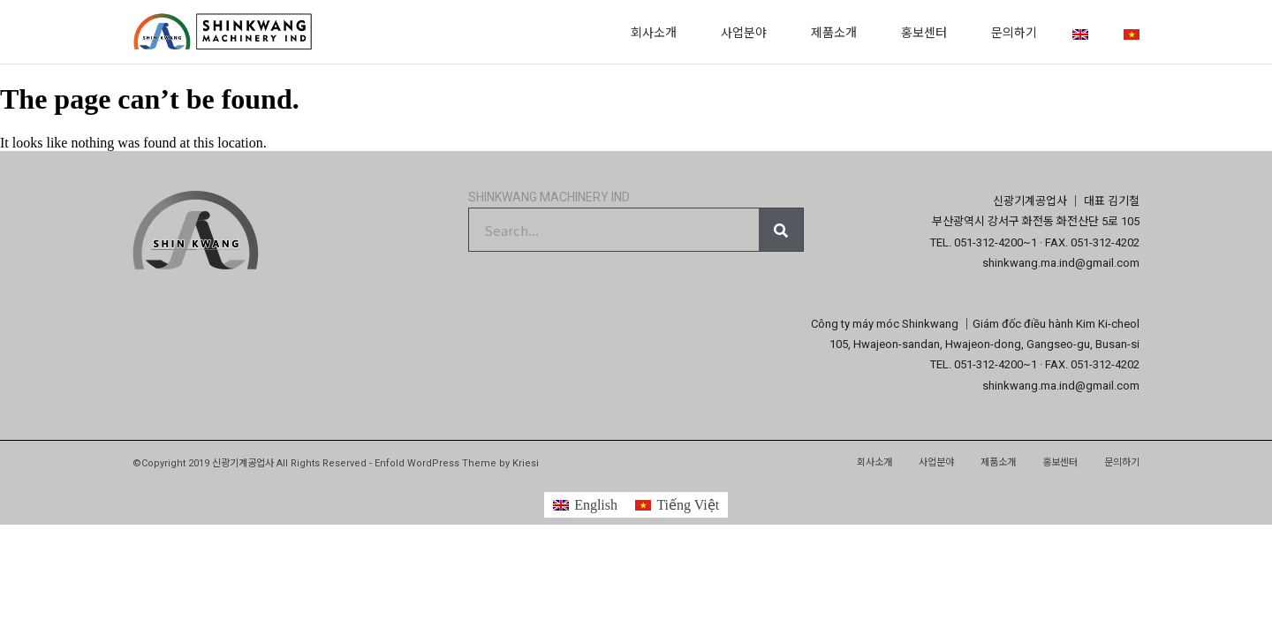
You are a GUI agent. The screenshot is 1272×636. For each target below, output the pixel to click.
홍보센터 (928, 32)
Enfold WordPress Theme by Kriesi (457, 463)
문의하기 (1014, 32)
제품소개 (838, 32)
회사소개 (658, 32)
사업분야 (748, 32)
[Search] (781, 229)
